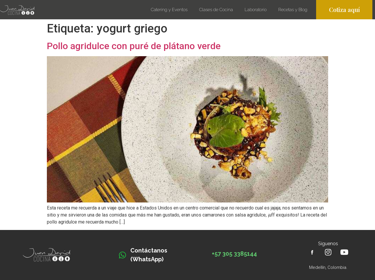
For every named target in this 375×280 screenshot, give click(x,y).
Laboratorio (256, 9)
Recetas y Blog (294, 10)
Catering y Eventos (169, 9)
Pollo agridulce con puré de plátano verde (134, 45)
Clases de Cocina (216, 9)
